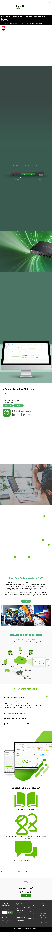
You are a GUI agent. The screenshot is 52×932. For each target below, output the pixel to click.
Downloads (39, 24)
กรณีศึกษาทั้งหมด (43, 920)
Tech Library (26, 811)
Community (18, 910)
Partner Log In (42, 905)
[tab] (26, 697)
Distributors (30, 908)
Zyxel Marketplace (31, 905)
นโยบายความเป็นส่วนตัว (32, 930)
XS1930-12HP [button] (26, 166)
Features (32, 24)
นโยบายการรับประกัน (19, 915)
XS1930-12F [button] (38, 166)
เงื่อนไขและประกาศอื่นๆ (20, 920)
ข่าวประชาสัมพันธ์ (31, 913)
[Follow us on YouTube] (7, 920)
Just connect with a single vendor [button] (14, 697)
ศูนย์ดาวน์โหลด (18, 913)
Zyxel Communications (44, 922)
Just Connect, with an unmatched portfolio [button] (17, 724)
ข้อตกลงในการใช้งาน (22, 930)
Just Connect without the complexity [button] (15, 714)
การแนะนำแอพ (8, 406)
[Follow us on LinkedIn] (10, 920)
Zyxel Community (26, 838)
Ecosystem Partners (44, 910)
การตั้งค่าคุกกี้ (41, 930)
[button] (15, 557)
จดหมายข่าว (30, 918)
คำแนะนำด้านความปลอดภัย (20, 917)
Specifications (24, 24)
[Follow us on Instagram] (3, 923)
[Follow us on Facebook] (3, 920)
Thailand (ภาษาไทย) (32, 8)
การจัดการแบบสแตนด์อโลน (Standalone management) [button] (26, 642)
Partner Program (43, 908)
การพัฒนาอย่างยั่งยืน (43, 918)
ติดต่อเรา (26, 895)
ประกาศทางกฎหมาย (13, 930)
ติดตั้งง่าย (19, 406)
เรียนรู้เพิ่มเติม (26, 601)
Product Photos (14, 24)
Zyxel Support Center (26, 862)
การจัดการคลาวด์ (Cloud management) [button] (27, 639)
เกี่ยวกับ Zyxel (42, 915)
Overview (5, 24)
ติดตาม (10, 912)
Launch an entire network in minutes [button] (16, 719)
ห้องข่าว (29, 911)
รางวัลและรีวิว (30, 915)
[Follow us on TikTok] (6, 923)
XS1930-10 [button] (15, 165)
